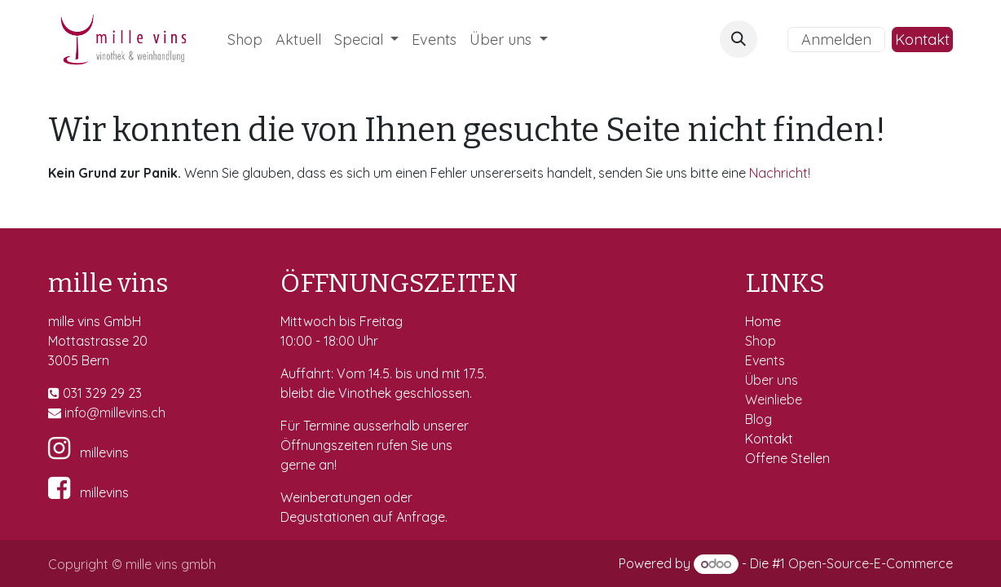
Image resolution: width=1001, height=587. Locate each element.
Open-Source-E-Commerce (870, 563)
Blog (758, 419)
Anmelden (836, 39)
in (69, 412)
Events (766, 360)
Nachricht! (779, 173)
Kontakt (922, 39)
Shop (762, 341)
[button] (738, 39)
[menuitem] (245, 39)
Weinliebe (775, 399)
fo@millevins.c (116, 412)
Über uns (771, 380)
